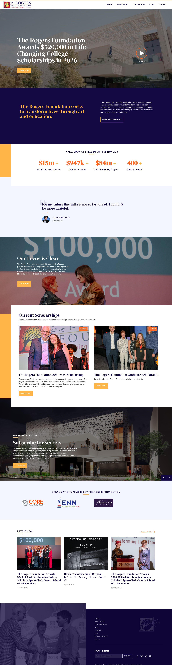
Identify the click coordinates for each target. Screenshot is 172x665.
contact (163, 4)
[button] (164, 478)
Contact (99, 630)
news (151, 4)
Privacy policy (101, 636)
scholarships (139, 4)
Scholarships (101, 624)
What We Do (100, 621)
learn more (24, 283)
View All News (145, 532)
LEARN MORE (24, 70)
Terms (97, 639)
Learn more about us (112, 119)
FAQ (96, 633)
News (97, 627)
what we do (122, 4)
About (110, 4)
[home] (17, 4)
